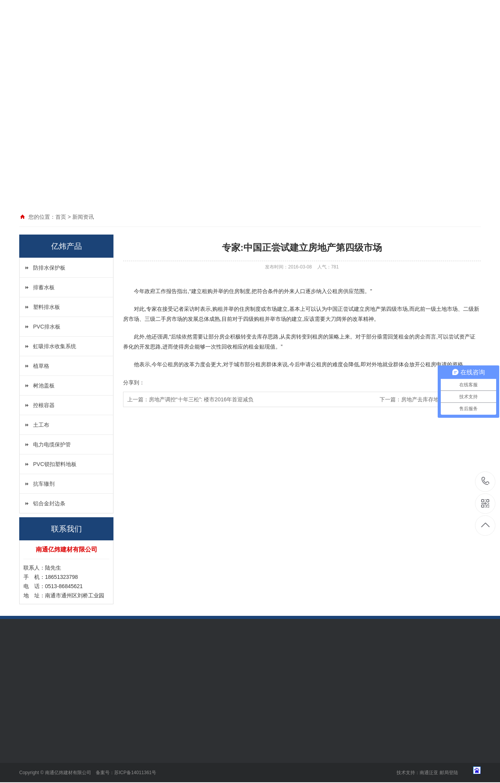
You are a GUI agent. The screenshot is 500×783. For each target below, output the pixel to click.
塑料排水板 (46, 307)
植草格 (41, 366)
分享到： (134, 382)
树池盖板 (44, 385)
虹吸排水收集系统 (54, 346)
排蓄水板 (44, 287)
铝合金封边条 (49, 503)
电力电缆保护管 (52, 444)
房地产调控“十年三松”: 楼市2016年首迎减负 (201, 399)
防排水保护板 (49, 268)
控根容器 (44, 405)
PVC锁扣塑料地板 (55, 464)
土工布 (41, 425)
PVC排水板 (46, 327)
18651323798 (485, 481)
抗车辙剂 (44, 484)
